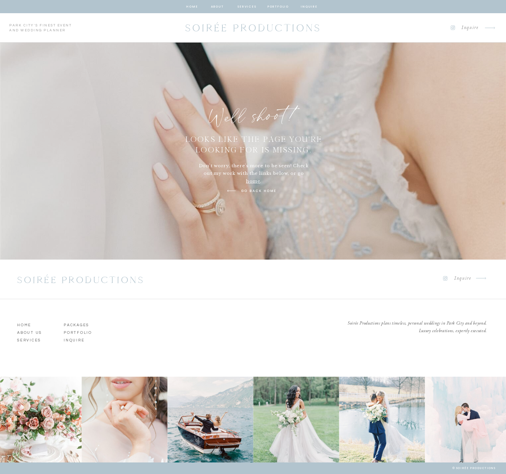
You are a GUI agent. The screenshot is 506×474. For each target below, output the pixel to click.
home (253, 181)
